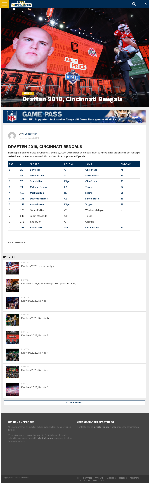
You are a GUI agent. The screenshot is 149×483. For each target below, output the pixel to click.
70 (122, 181)
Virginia (89, 204)
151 (22, 198)
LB (65, 187)
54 (21, 175)
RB (65, 193)
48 (122, 198)
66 (122, 193)
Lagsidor (111, 478)
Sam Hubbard (37, 181)
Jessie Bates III (37, 175)
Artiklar (99, 478)
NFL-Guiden (98, 480)
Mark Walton (37, 193)
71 (122, 227)
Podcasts (134, 478)
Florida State (92, 227)
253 (22, 227)
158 (22, 204)
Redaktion (84, 480)
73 (122, 175)
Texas (88, 187)
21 (21, 169)
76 (122, 169)
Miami (88, 193)
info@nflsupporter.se (48, 438)
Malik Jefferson (38, 187)
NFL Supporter (29, 133)
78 (21, 187)
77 (21, 181)
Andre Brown (37, 204)
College (123, 478)
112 (22, 193)
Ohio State (91, 169)
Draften (87, 478)
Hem (78, 478)
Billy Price (35, 169)
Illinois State (92, 198)
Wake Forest (92, 175)
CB (65, 198)
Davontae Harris (39, 198)
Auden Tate (36, 227)
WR (66, 227)
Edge (66, 181)
